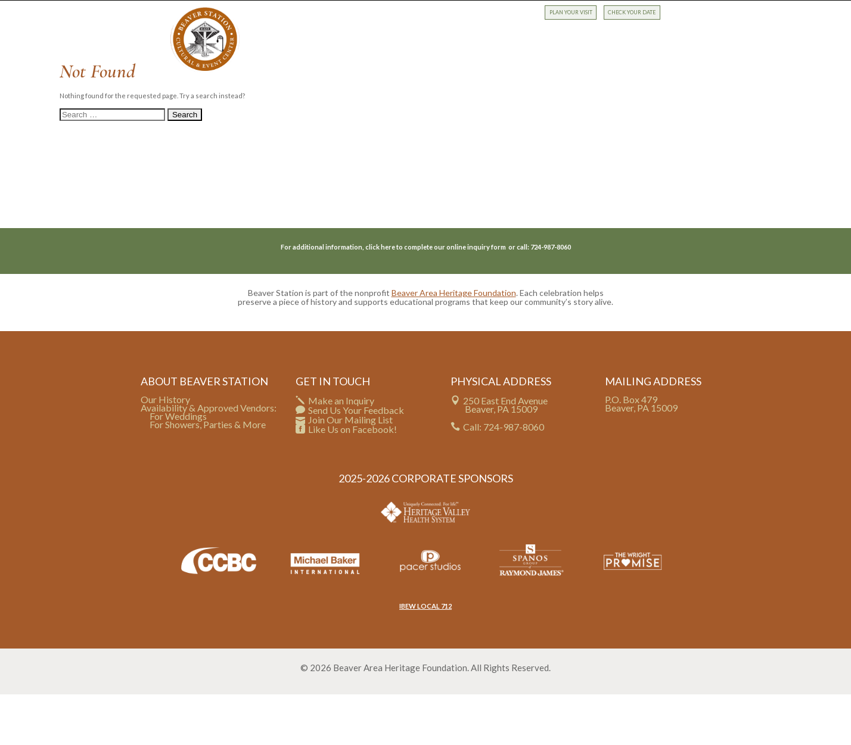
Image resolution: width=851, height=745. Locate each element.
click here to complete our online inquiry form (436, 297)
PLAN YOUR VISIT (570, 12)
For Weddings (178, 466)
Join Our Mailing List (350, 470)
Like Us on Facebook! (352, 479)
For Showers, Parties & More (208, 475)
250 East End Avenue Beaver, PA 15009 (505, 455)
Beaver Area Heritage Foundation (454, 343)
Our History (165, 449)
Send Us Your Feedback (356, 460)
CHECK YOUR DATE (632, 12)
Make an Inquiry (341, 450)
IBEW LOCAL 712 (425, 656)
